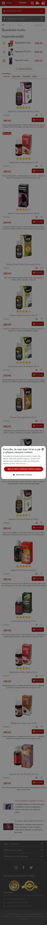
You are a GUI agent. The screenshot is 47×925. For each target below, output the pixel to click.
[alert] (23, 462)
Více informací (21, 463)
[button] (23, 474)
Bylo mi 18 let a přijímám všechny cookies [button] (24, 469)
